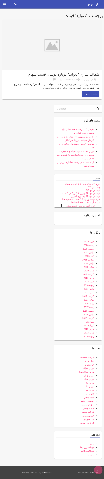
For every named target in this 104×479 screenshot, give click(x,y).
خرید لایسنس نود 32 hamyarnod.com (81, 199)
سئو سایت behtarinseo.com (85, 202)
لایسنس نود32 (93, 190)
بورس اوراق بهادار (86, 372)
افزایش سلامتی (87, 357)
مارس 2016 (89, 329)
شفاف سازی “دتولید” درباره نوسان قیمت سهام (63, 74)
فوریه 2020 (89, 270)
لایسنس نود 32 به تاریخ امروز (85, 196)
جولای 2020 (89, 267)
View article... (90, 94)
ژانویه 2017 (89, 307)
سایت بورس (88, 408)
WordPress (47, 472)
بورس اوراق (88, 368)
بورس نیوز (89, 390)
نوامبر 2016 (89, 314)
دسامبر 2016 (88, 311)
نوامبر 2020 (89, 263)
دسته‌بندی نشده (87, 401)
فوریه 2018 (89, 281)
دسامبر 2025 (88, 249)
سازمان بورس (88, 404)
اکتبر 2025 (89, 256)
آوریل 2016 (89, 325)
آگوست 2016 (88, 318)
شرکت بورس (88, 412)
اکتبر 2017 (89, 292)
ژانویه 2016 (89, 336)
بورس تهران (89, 375)
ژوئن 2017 (89, 303)
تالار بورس (89, 393)
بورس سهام (89, 379)
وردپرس (90, 454)
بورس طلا (90, 383)
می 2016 (90, 322)
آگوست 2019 (88, 274)
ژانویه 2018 (89, 285)
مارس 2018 (89, 278)
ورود (92, 444)
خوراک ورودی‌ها (87, 447)
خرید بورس (89, 397)
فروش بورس (88, 415)
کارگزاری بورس (87, 423)
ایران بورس (89, 361)
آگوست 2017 (88, 296)
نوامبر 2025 (89, 252)
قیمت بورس (88, 419)
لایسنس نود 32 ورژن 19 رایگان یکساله (80, 193)
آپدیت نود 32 (94, 187)
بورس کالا (90, 386)
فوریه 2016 (89, 332)
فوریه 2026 (89, 241)
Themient (93, 472)
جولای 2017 (89, 300)
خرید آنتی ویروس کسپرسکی (80, 205)
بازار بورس (94, 4)
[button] (4, 4)
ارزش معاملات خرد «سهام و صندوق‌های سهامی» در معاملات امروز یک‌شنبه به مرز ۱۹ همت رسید (75, 155)
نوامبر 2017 (89, 289)
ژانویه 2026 (89, 245)
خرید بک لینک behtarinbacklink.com (82, 184)
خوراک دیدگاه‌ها (87, 451)
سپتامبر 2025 (88, 260)
